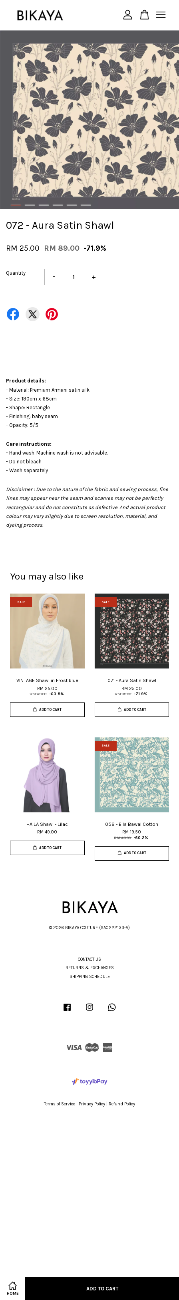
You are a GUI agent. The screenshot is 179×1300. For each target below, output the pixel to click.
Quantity (16, 273)
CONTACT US (89, 959)
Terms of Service (59, 1104)
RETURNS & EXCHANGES (90, 967)
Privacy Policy (92, 1104)
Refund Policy (122, 1104)
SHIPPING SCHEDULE (90, 976)
